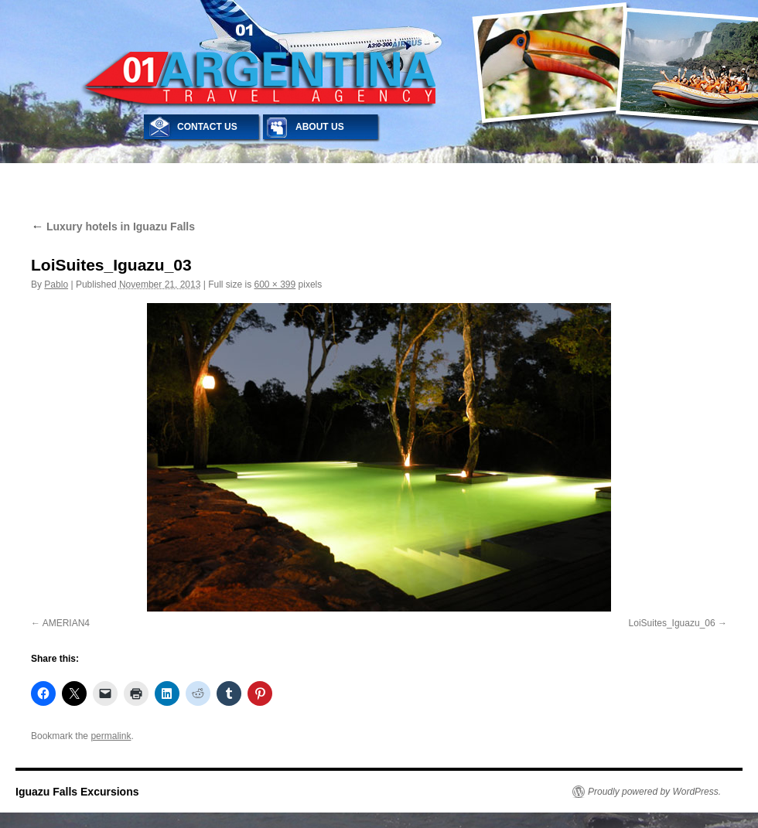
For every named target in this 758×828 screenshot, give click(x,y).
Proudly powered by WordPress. (654, 791)
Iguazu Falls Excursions (77, 791)
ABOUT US (319, 126)
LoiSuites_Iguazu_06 (672, 623)
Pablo (56, 284)
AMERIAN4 (66, 623)
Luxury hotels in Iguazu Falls (113, 226)
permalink (110, 736)
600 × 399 (275, 284)
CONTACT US (207, 126)
